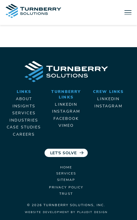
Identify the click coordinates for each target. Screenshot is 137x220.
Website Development (47, 212)
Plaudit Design (92, 212)
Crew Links (108, 92)
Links (24, 92)
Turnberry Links (66, 94)
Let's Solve (63, 153)
